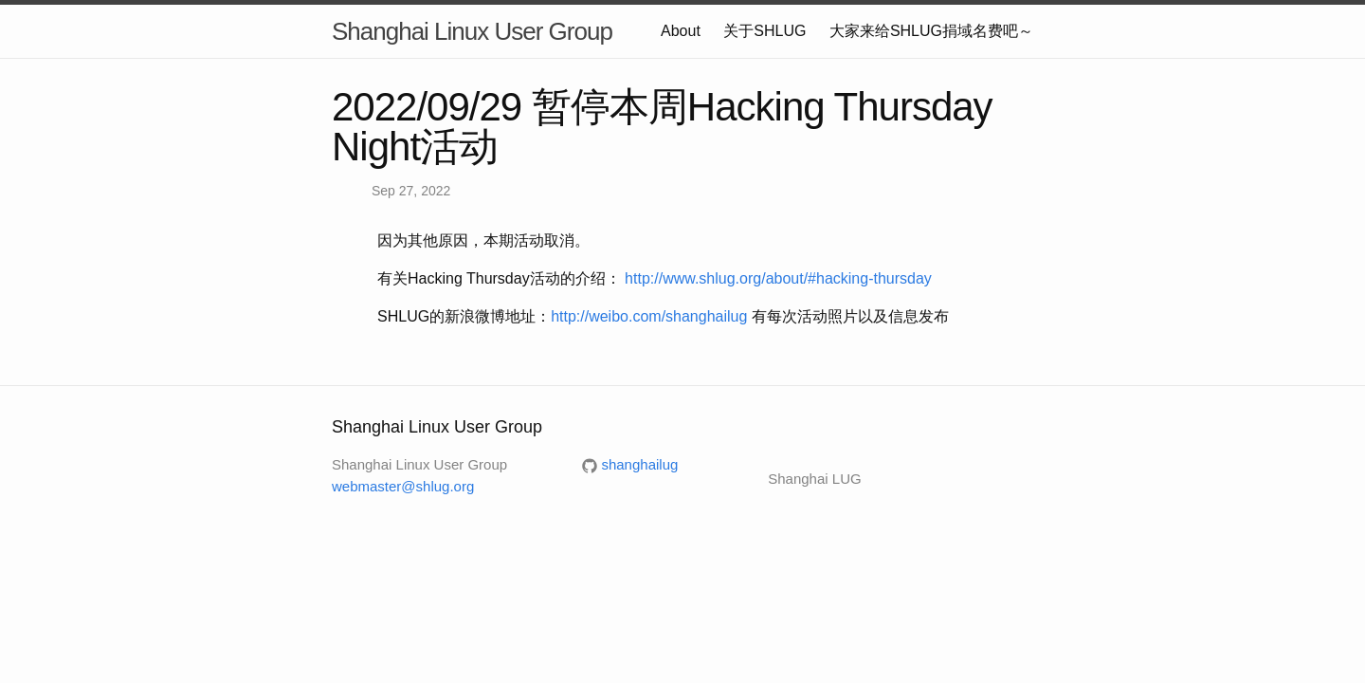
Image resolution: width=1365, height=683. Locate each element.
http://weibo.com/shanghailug (649, 316)
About (681, 31)
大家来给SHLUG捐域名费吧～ (931, 31)
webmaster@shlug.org (403, 486)
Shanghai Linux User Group (472, 31)
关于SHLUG (764, 31)
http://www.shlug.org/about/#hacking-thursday (778, 278)
